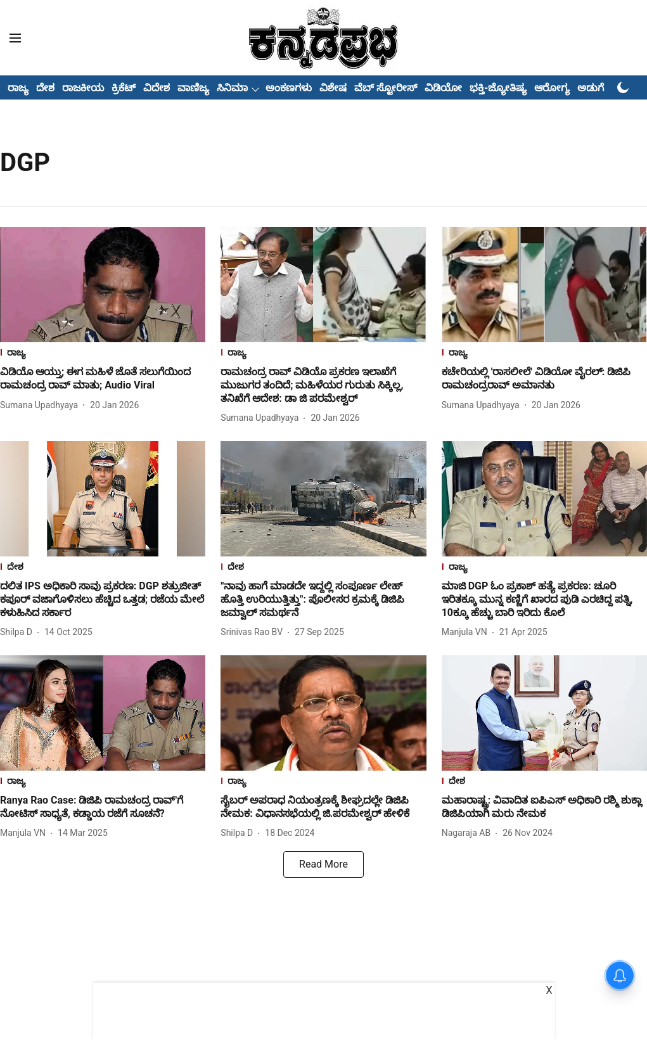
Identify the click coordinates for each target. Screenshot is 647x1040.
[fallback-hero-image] (102, 284)
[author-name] (41, 405)
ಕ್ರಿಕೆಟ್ (124, 88)
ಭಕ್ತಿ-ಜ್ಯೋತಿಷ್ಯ (498, 88)
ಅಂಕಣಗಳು (289, 88)
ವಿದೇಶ (156, 88)
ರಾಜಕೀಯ (83, 88)
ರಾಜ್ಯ (18, 88)
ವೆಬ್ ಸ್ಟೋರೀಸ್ (385, 88)
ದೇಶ (45, 88)
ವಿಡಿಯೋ (443, 88)
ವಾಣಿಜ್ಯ (193, 88)
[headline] (102, 379)
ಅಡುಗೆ (590, 88)
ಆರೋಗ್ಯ (552, 88)
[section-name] (102, 354)
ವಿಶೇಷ (333, 88)
